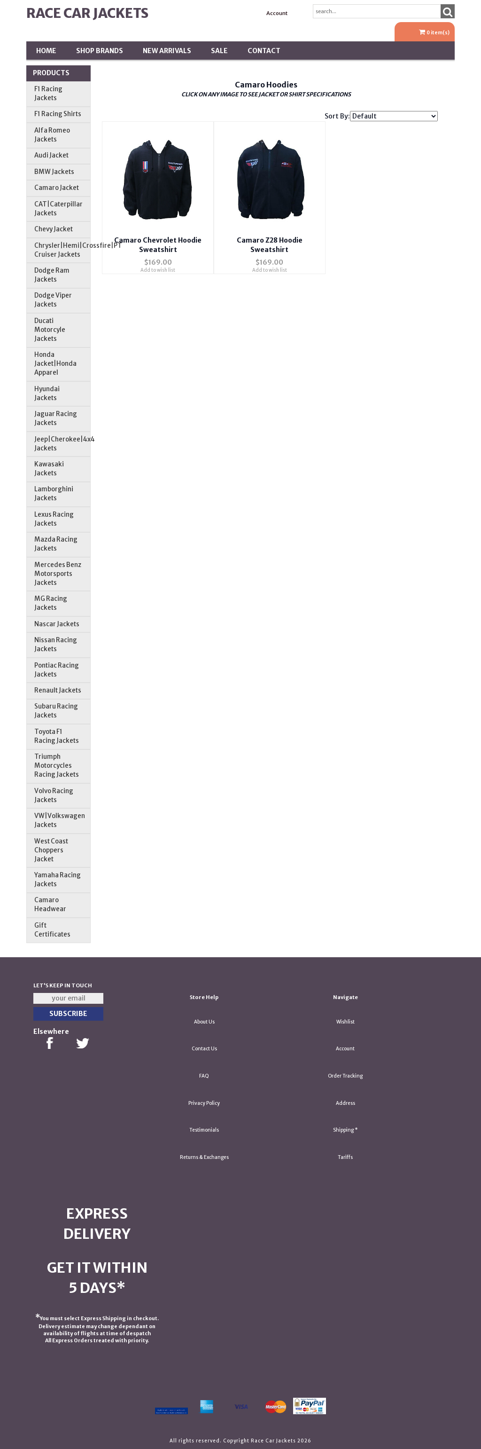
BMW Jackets (54, 172)
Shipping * (345, 1130)
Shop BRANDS (99, 51)
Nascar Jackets (56, 624)
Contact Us (204, 1049)
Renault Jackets (57, 690)
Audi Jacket (51, 155)
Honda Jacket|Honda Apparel (55, 364)
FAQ (204, 1076)
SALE (219, 51)
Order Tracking (345, 1076)
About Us (204, 1022)
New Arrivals (167, 51)
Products (51, 73)
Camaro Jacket (56, 188)
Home (46, 51)
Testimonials (204, 1130)
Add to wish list (157, 266)
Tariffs (345, 1157)
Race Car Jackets (87, 13)
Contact (264, 51)
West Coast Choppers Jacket (51, 850)
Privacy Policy (204, 1103)
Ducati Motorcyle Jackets (49, 330)
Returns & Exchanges (204, 1157)
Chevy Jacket (53, 229)
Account (276, 13)
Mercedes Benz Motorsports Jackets (57, 574)
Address (345, 1103)
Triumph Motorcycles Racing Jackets (56, 766)
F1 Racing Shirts (57, 114)
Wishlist (345, 1022)
